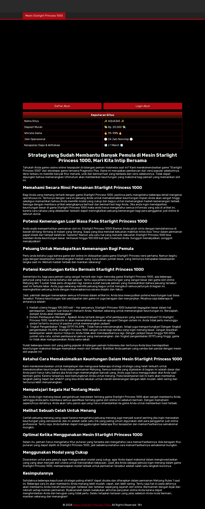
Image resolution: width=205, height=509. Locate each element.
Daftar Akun (62, 106)
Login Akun (143, 106)
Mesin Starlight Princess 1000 (44, 15)
